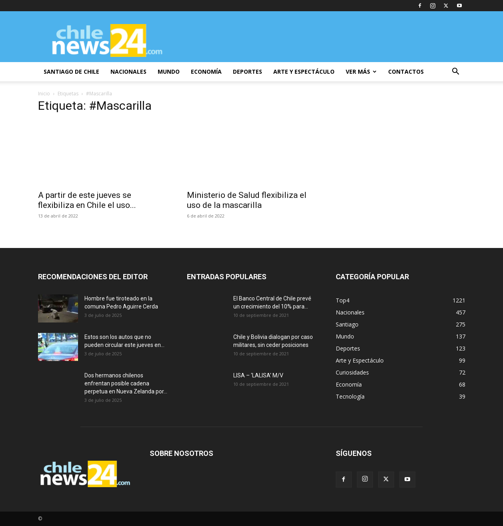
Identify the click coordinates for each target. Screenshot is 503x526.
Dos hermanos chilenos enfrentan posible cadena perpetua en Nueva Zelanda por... (125, 383)
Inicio (44, 93)
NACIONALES (128, 71)
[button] (455, 72)
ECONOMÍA (206, 71)
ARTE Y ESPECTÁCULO (304, 71)
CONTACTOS (406, 71)
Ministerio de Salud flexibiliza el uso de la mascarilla (247, 200)
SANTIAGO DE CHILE (71, 71)
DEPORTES (247, 71)
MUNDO (169, 71)
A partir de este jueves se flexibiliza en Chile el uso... (87, 200)
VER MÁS (361, 71)
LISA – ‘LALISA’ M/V (258, 375)
